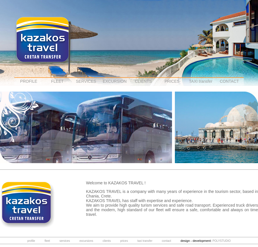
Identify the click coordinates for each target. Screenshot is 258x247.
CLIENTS (143, 81)
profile (31, 240)
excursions (86, 240)
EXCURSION (114, 81)
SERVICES (86, 81)
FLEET (57, 81)
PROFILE (28, 81)
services (64, 240)
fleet (47, 240)
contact (166, 240)
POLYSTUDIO (221, 240)
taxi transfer (144, 240)
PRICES (172, 81)
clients (107, 240)
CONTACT (229, 81)
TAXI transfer (200, 81)
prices (124, 240)
